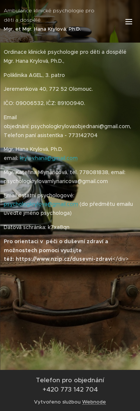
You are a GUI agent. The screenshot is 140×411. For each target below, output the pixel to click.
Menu (128, 21)
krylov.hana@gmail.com (49, 158)
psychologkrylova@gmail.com (41, 204)
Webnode (94, 402)
